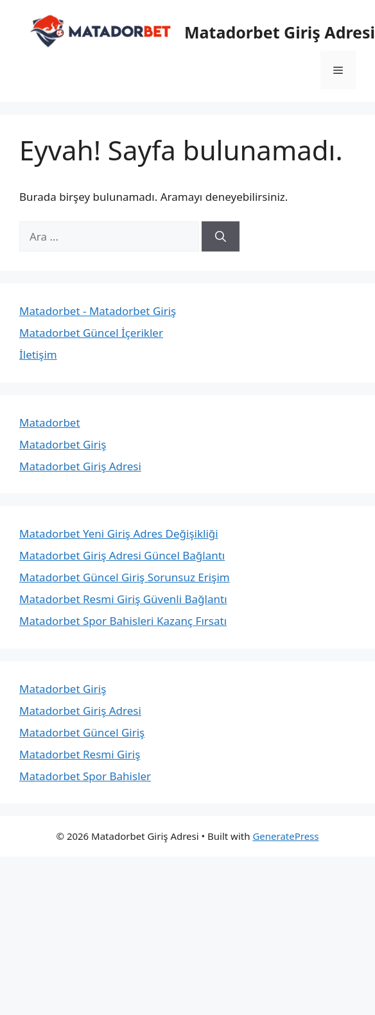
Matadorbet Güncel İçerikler (91, 332)
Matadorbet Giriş (62, 444)
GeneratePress (285, 836)
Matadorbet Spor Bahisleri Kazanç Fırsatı (123, 620)
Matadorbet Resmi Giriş (79, 754)
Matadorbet (49, 422)
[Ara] (221, 236)
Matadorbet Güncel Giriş (81, 732)
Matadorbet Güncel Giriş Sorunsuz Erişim (124, 577)
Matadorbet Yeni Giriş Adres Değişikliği (118, 533)
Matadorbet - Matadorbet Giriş (97, 310)
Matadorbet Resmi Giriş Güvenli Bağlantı (123, 599)
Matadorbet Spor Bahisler (85, 776)
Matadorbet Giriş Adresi (80, 466)
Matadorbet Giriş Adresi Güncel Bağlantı (122, 555)
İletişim (38, 354)
